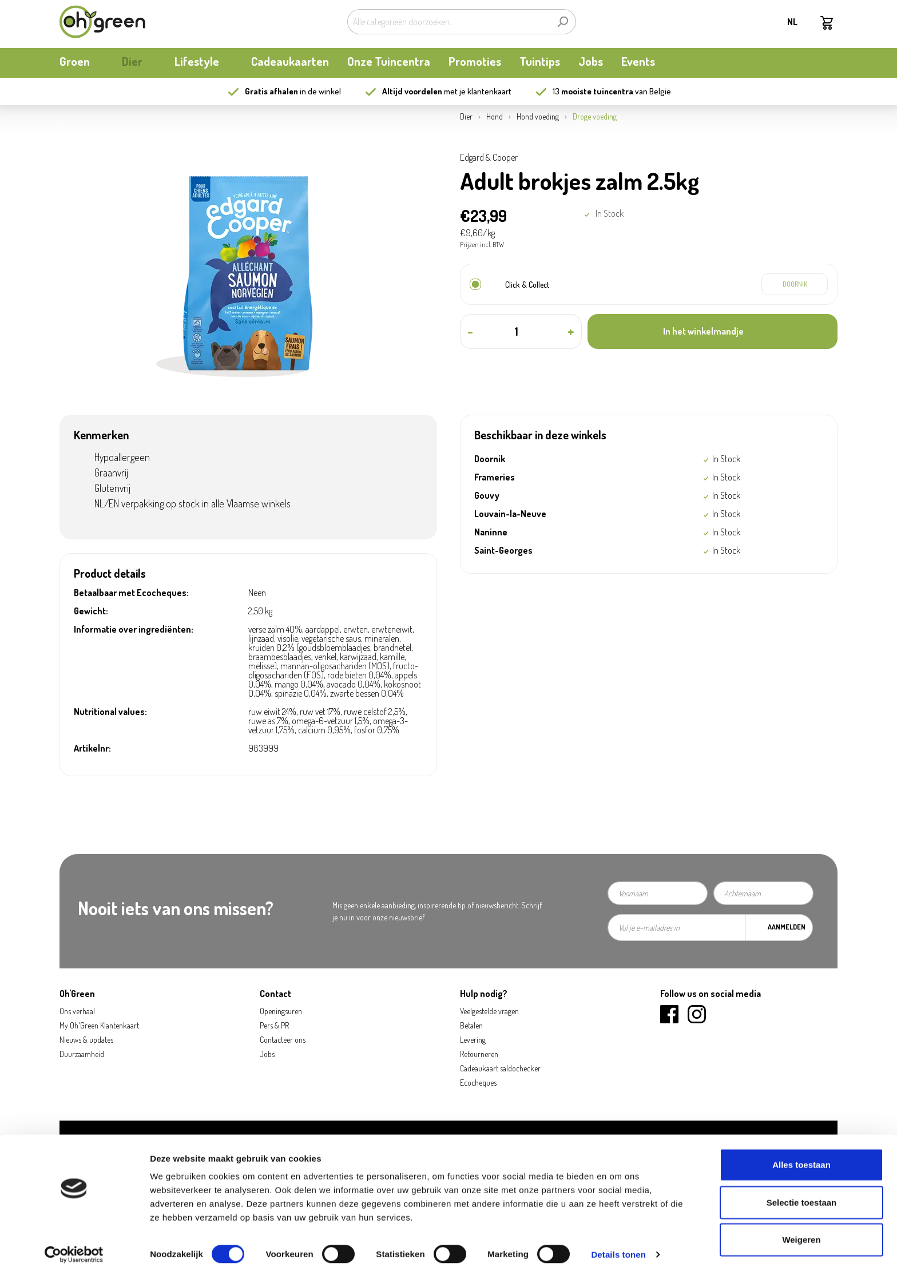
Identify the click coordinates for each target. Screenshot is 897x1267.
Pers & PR (274, 1025)
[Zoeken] (562, 21)
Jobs (267, 1054)
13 (593, 91)
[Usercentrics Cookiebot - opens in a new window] (74, 1244)
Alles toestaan (801, 1154)
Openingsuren (281, 1011)
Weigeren (801, 1229)
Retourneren (479, 1054)
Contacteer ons (282, 1039)
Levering (473, 1039)
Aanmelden (786, 927)
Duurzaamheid (81, 1054)
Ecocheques (478, 1082)
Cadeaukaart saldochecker (500, 1068)
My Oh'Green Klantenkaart (99, 1025)
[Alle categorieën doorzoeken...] (448, 21)
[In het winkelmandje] (713, 331)
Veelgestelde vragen (489, 1011)
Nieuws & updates (86, 1039)
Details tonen (618, 1244)
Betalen (471, 1025)
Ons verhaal (77, 1011)
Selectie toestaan (802, 1192)
